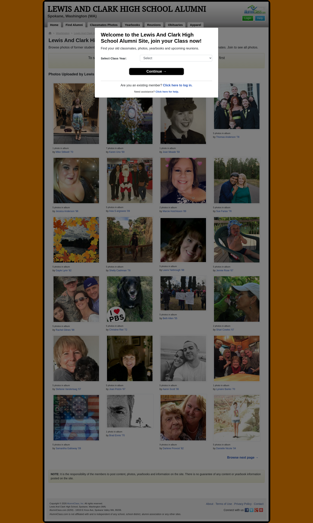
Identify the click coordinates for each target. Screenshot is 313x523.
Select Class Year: (114, 58)
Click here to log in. (177, 85)
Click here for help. (167, 91)
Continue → (157, 71)
